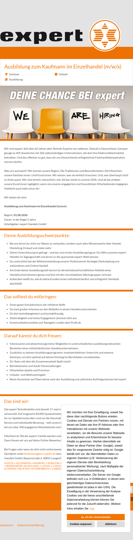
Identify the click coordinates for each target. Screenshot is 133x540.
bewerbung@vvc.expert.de (40, 453)
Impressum (6, 525)
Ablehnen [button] (111, 524)
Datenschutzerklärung (30, 525)
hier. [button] (92, 508)
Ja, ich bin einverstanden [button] (96, 517)
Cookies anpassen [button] (81, 524)
